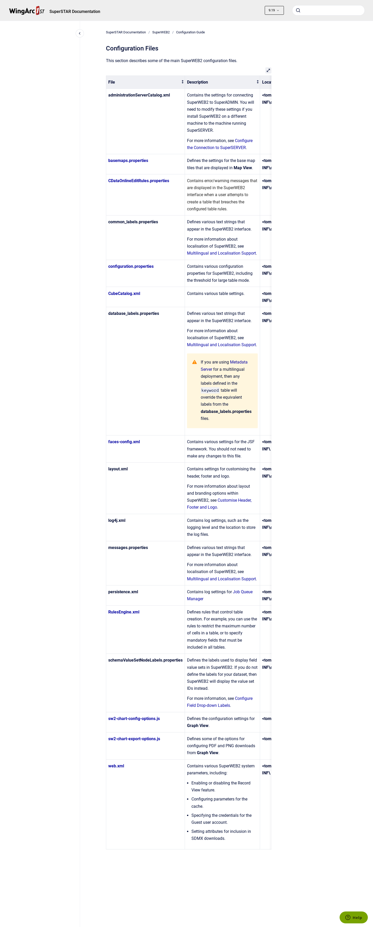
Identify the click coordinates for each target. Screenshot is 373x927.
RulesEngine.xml (123, 612)
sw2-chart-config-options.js (134, 718)
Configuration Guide (190, 32)
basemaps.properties (128, 160)
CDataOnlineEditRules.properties (138, 180)
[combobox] (328, 10)
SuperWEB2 (161, 32)
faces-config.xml (124, 441)
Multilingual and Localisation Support (221, 253)
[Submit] (298, 10)
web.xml (116, 765)
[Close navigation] (80, 33)
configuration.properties (131, 266)
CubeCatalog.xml (124, 293)
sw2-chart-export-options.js (134, 738)
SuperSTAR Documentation (74, 11)
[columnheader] (145, 82)
